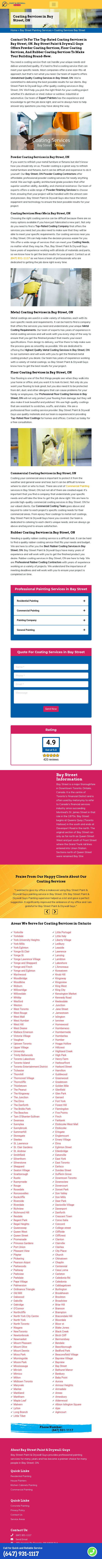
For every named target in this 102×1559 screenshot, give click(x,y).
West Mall (19, 1016)
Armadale (60, 1389)
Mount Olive (20, 1346)
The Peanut (20, 1089)
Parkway (18, 1270)
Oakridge (19, 1304)
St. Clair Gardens (23, 1147)
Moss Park (20, 1354)
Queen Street (21, 1235)
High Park (60, 1055)
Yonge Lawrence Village (27, 959)
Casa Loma (61, 1270)
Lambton (60, 959)
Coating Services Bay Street (69, 30)
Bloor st (59, 1323)
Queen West (20, 1231)
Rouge (17, 1185)
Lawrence (60, 951)
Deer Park (60, 1201)
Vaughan (19, 1039)
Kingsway (60, 978)
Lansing (59, 955)
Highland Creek (63, 1051)
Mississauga (21, 1366)
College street (63, 1227)
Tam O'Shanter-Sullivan (27, 1116)
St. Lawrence (21, 1143)
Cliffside (60, 1231)
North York (20, 1320)
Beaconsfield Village (66, 1354)
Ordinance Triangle (24, 1289)
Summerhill (20, 1131)
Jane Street (61, 1009)
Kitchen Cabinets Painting (24, 1485)
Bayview (60, 1362)
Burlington (61, 1289)
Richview (19, 1208)
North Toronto (21, 1323)
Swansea (19, 1120)
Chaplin (59, 1262)
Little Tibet (20, 1415)
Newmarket (20, 1339)
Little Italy (60, 936)
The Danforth (21, 1105)
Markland (19, 1392)
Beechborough (63, 1346)
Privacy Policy (18, 1510)
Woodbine (19, 982)
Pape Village (21, 1281)
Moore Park (20, 1362)
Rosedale (19, 1189)
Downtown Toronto (66, 1177)
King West (61, 986)
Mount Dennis (21, 1350)
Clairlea (59, 1247)
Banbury (60, 1373)
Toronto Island (22, 1062)
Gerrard (59, 1097)
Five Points (61, 1112)
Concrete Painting (20, 1505)
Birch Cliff (60, 1335)
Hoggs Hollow (63, 1043)
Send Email (21, 1539)
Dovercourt (61, 1185)
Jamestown (62, 1012)
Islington (60, 1016)
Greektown (61, 1082)
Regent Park (20, 1220)
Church (59, 1254)
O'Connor (19, 1308)
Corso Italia (61, 1220)
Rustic (17, 1177)
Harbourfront (62, 1062)
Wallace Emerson (23, 1032)
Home (14, 30)
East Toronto (62, 1162)
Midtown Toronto (23, 1381)
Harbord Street (63, 1066)
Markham (19, 1396)
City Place (61, 1250)
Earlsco (59, 1166)
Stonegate (19, 1135)
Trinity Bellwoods (23, 1055)
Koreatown (61, 970)
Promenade (20, 1239)
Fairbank (60, 1120)
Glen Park (60, 1093)
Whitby (17, 997)
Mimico (18, 1373)
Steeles (18, 1139)
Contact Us (16, 1514)
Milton (17, 1377)
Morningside (21, 1358)
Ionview (59, 1020)
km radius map (25, 811)
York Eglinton (21, 947)
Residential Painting (21, 1476)
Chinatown (61, 1258)
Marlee (17, 1389)
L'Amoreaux (62, 966)
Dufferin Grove (63, 1174)
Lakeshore (61, 963)
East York (60, 1158)
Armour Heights (64, 1385)
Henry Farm (62, 1058)
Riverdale (19, 1204)
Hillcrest (60, 1047)
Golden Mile (62, 1085)
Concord (60, 1224)
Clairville (60, 1243)
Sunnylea (19, 1124)
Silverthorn (20, 1158)
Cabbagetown (63, 1285)
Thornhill (18, 1074)
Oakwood (19, 1296)
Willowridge (20, 989)
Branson (60, 1308)
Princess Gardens (23, 1243)
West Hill (19, 1024)
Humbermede (63, 1032)
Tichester (19, 1070)
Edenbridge (61, 1151)
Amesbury (61, 1396)
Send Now (51, 708)
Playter (17, 1254)
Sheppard (19, 1166)
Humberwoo (62, 1028)
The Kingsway (21, 1093)
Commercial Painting (22, 1489)
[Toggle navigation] (53, 4)
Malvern (18, 1404)
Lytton (17, 1408)
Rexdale (18, 1216)
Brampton (60, 1312)
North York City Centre (26, 1316)
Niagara (18, 1327)
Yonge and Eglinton (24, 970)
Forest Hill (61, 1105)
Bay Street (61, 1366)
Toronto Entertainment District (31, 1066)
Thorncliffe (20, 1082)
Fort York (60, 1101)
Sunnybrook (20, 1128)
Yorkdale (18, 936)
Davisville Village (64, 1204)
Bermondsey (62, 1339)
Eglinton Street (63, 1147)
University (19, 1051)
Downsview (61, 1181)
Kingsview (61, 982)
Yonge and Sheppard (25, 963)
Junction (60, 1005)
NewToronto (20, 1331)
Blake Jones (62, 1327)
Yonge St (19, 955)
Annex (59, 1392)
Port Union (20, 1247)
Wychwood (20, 974)
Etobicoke (60, 1128)
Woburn (18, 986)
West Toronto (21, 1009)
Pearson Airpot (22, 1262)
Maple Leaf (20, 1400)
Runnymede (20, 1181)
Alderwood (61, 1400)
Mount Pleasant (22, 1343)
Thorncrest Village (24, 1078)
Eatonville (60, 1154)
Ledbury (59, 943)
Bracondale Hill (63, 1316)
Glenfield (60, 1089)
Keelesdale (61, 1001)
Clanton (59, 1239)
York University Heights (27, 940)
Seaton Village (22, 1170)
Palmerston (20, 1285)
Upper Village (21, 1047)
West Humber (21, 1020)
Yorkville (18, 932)
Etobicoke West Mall (66, 1124)
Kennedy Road (63, 997)
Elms (58, 1143)
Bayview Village (64, 1358)
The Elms (19, 1101)
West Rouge (20, 1012)
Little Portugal (63, 932)
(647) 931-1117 (21, 1553)
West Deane (20, 1028)
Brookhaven (62, 1293)
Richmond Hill (21, 1212)
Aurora (59, 1381)
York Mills (19, 943)
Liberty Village (63, 940)
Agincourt (60, 1412)
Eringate (60, 1131)
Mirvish (18, 1369)
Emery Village (63, 1139)
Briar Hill (60, 1304)
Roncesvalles (21, 1193)
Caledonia (61, 1281)
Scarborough (21, 1174)
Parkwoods (20, 1266)
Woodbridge (20, 978)
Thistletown (20, 1085)
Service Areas (18, 1519)
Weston (18, 1005)
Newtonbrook (21, 1335)
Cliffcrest (60, 1235)
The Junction (21, 1097)
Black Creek (62, 1331)
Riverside (19, 1201)
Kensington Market (66, 993)
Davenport (61, 1208)
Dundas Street (63, 1170)
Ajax (57, 1408)
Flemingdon (62, 1108)
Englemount (62, 1135)
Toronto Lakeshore (24, 1058)
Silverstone (20, 1162)
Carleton (60, 1273)
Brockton (60, 1296)
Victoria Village (22, 1035)
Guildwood (61, 1074)
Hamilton (60, 1070)
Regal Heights (21, 1224)
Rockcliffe (19, 1197)
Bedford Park (62, 1350)
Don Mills (60, 1197)
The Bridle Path (22, 1108)
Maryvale (19, 1385)
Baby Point (61, 1377)
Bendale (59, 1343)
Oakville (18, 1300)
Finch (58, 1116)
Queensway (20, 1227)
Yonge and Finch (23, 966)
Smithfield (19, 1154)
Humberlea (61, 1035)
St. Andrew (20, 1151)
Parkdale (18, 1277)
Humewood (61, 1024)
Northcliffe (20, 1312)
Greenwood (61, 1078)
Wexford (18, 1001)
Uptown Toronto (23, 1043)
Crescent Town (63, 1216)
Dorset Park (62, 1189)
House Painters (18, 1480)
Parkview (19, 1273)
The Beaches (21, 1112)
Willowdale (20, 993)
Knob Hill (60, 974)
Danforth (60, 1212)
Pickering (19, 1258)
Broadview (61, 1300)
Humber (59, 1039)
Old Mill (18, 1293)
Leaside (59, 947)
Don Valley (61, 1193)
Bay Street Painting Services (36, 30)
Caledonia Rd (62, 1277)
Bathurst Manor (64, 1369)
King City (60, 989)
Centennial (61, 1266)
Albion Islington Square (68, 1404)
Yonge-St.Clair (22, 951)
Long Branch (21, 1412)
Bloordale (60, 1320)
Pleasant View (22, 1250)
